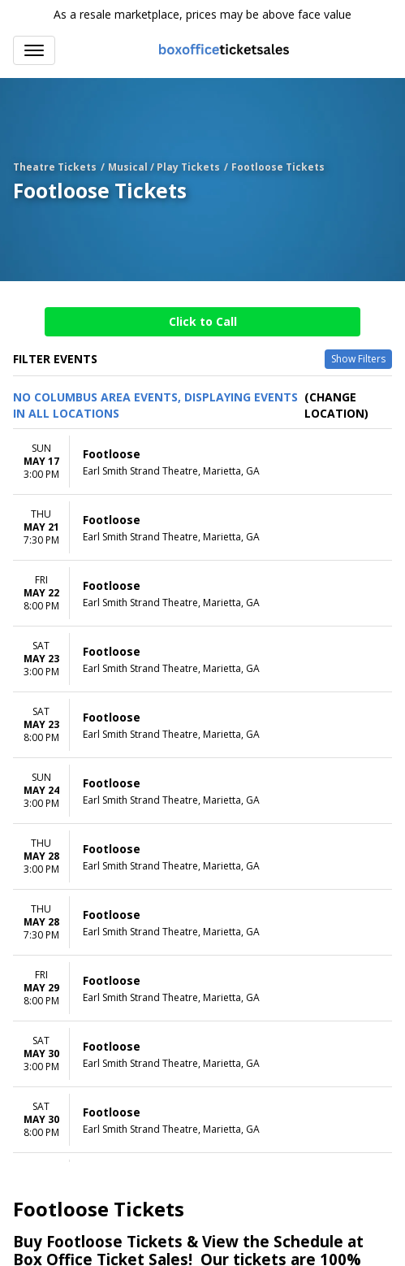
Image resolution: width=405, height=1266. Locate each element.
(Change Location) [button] (336, 405)
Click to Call (203, 321)
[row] (202, 462)
